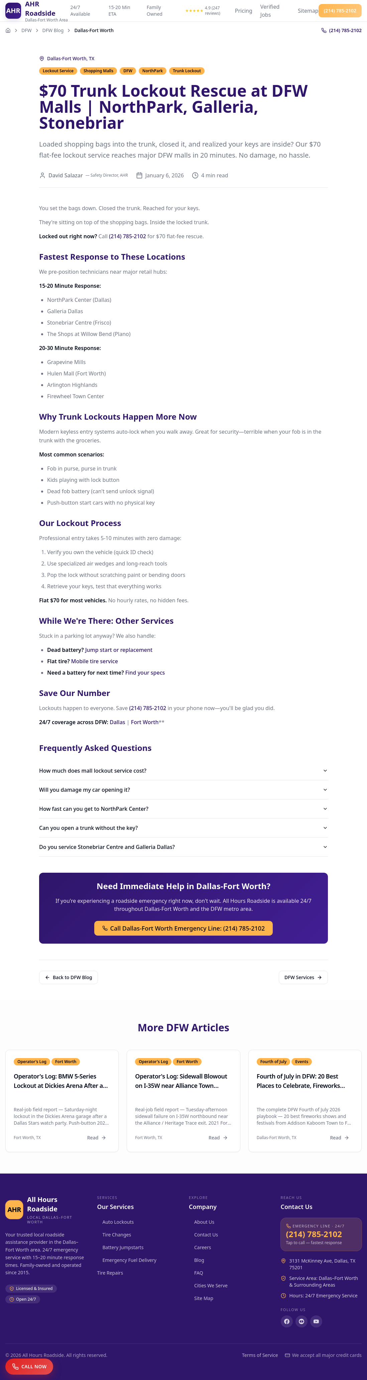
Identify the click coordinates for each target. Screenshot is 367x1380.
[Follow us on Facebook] (287, 1321)
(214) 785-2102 (127, 236)
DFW (26, 30)
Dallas (117, 722)
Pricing (243, 10)
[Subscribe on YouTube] (316, 1321)
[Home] (8, 30)
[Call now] (29, 1367)
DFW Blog (53, 30)
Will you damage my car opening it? (183, 789)
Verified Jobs (270, 10)
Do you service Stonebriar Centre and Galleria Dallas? (183, 847)
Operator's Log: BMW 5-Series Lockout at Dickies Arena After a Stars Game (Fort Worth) (58, 1085)
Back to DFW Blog (68, 977)
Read (97, 1137)
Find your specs (145, 672)
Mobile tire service (94, 661)
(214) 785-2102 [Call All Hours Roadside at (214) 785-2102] (340, 10)
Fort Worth (145, 722)
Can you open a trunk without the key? (183, 828)
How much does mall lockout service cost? (183, 770)
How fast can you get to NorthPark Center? (183, 808)
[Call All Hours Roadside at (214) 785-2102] (321, 1234)
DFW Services (303, 977)
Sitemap (308, 10)
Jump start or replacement (118, 650)
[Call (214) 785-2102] (341, 30)
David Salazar (65, 175)
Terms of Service (260, 1355)
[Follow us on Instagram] (301, 1321)
